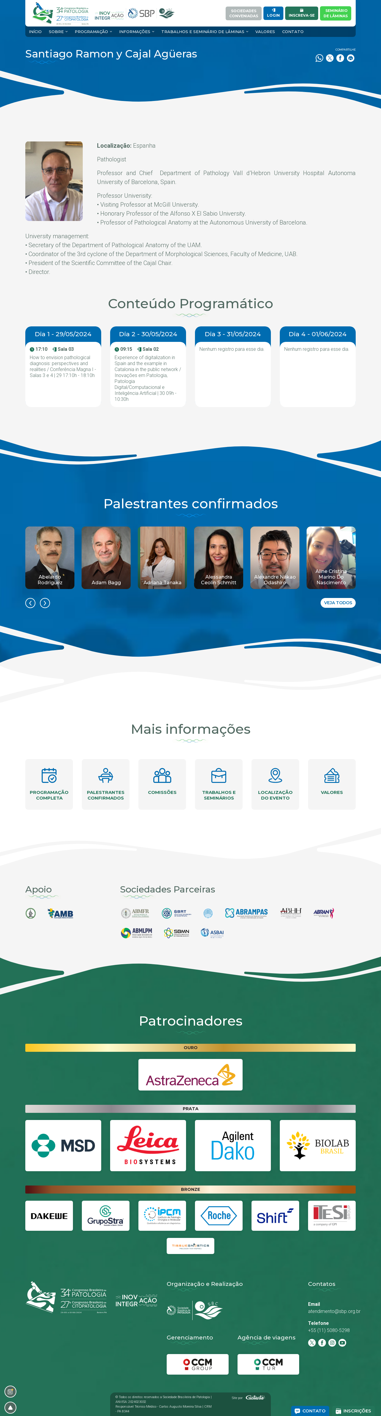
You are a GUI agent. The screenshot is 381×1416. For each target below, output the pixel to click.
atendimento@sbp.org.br (334, 1311)
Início (35, 31)
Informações (134, 31)
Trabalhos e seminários (219, 784)
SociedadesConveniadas (243, 13)
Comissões (162, 781)
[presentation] (30, 603)
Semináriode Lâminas (336, 13)
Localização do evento (275, 784)
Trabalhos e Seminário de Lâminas (202, 31)
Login (273, 13)
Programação (91, 31)
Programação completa (49, 784)
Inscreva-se (302, 13)
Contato (293, 31)
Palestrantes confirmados (105, 784)
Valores (265, 31)
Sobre (56, 31)
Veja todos (338, 602)
